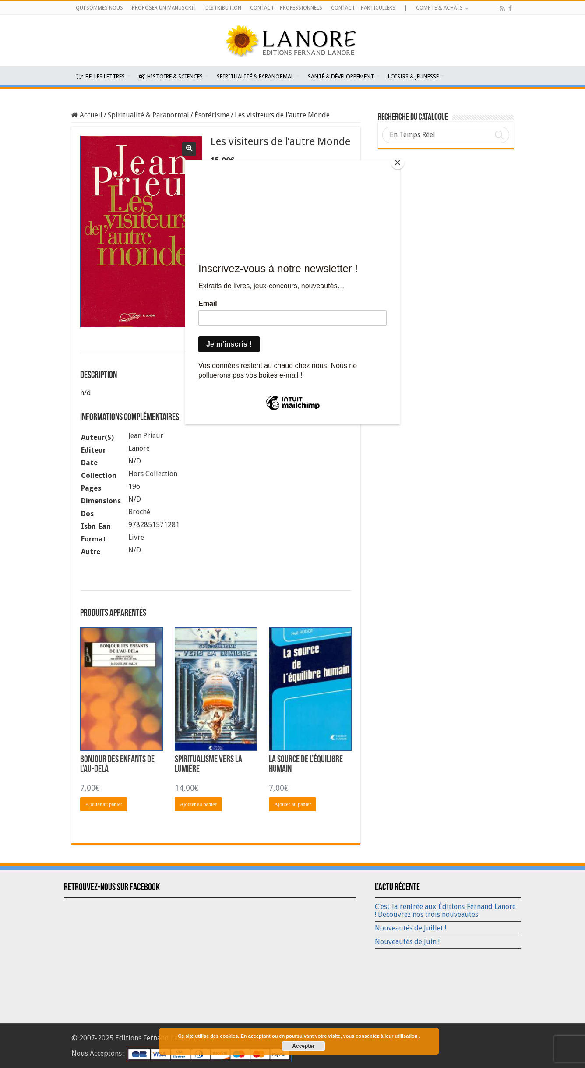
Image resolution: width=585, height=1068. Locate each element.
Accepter (303, 1046)
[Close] (397, 162)
